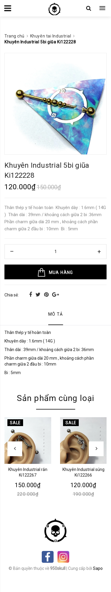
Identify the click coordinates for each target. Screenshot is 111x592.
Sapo (98, 568)
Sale (15, 422)
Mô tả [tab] (55, 314)
